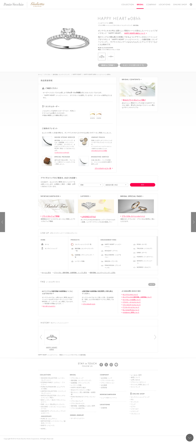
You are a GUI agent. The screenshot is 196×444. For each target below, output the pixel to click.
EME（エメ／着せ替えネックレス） (53, 404)
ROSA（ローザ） (142, 244)
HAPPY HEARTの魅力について (134, 33)
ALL (132, 380)
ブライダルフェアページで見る (99, 150)
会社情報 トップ (106, 378)
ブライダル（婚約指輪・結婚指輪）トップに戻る (70, 272)
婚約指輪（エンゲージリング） (61, 74)
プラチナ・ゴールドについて (132, 302)
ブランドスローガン (107, 380)
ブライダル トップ (77, 378)
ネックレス (134, 383)
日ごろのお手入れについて (131, 310)
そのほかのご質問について (131, 312)
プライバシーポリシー (138, 409)
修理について (135, 404)
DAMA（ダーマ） (142, 252)
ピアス (133, 387)
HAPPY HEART (77, 74)
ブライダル (47, 74)
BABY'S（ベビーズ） (48, 425)
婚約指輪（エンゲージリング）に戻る (102, 272)
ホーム (40, 74)
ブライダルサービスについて (132, 305)
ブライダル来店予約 (77, 408)
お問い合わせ (135, 406)
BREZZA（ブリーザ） (111, 261)
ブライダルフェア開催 (51, 216)
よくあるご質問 (136, 402)
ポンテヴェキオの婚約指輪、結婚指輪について (137, 297)
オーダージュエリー (49, 306)
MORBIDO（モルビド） (144, 267)
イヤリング (134, 392)
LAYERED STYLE (89, 217)
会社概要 (104, 385)
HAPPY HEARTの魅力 (78, 387)
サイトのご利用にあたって (140, 411)
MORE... (44, 429)
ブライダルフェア (77, 401)
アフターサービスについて (131, 307)
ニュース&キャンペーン (109, 398)
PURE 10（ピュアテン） (49, 419)
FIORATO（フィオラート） (145, 256)
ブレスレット (135, 395)
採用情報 (104, 387)
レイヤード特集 (79, 261)
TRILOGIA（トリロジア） (145, 248)
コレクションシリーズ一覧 (83, 244)
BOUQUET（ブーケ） (111, 250)
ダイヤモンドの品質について (132, 299)
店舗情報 (104, 408)
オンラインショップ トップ (140, 378)
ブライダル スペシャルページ (133, 216)
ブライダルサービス (89, 304)
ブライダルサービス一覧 (103, 168)
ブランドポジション (107, 383)
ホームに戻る (46, 272)
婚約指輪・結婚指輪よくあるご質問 (83, 406)
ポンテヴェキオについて (130, 294)
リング (133, 385)
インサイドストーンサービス (61, 152)
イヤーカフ (134, 390)
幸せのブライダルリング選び (134, 100)
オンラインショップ (51, 248)
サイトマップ (135, 414)
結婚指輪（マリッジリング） (80, 383)
